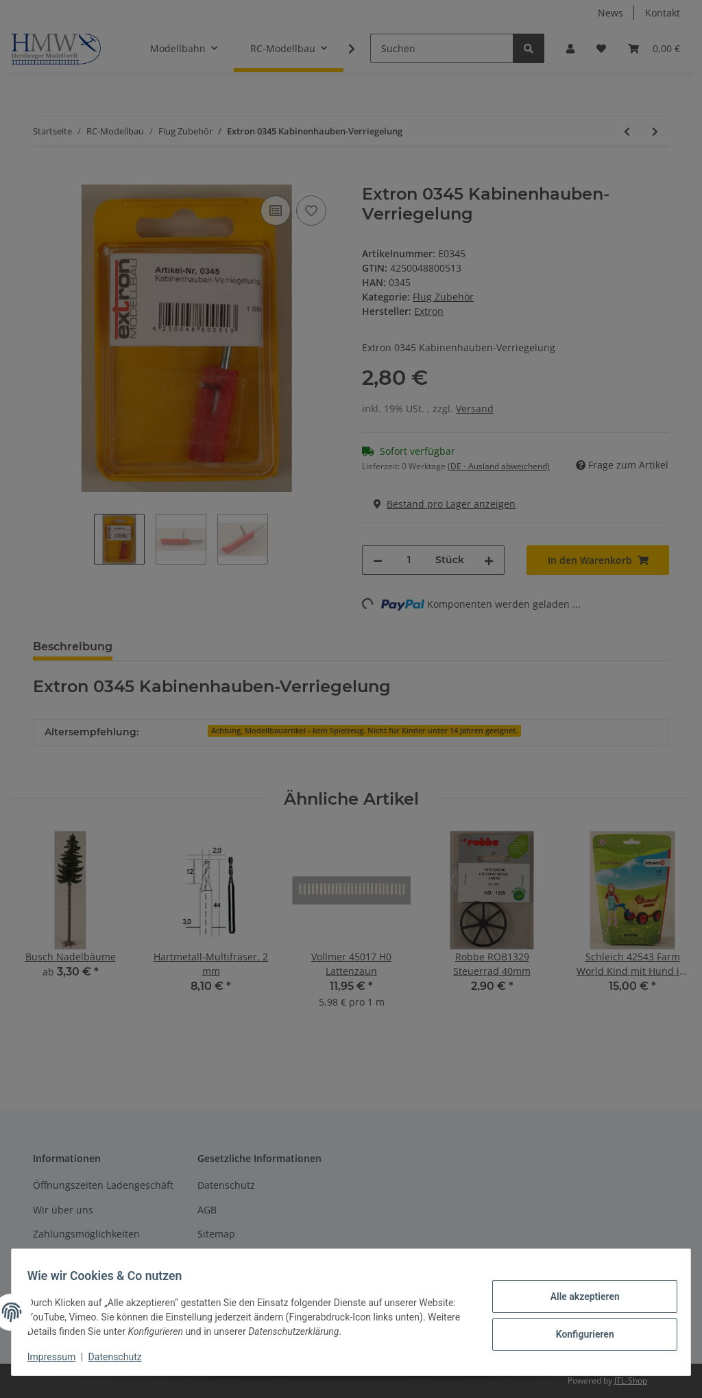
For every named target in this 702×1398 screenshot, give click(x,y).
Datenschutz (121, 1356)
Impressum (58, 1356)
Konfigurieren (578, 1332)
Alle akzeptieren (578, 1297)
